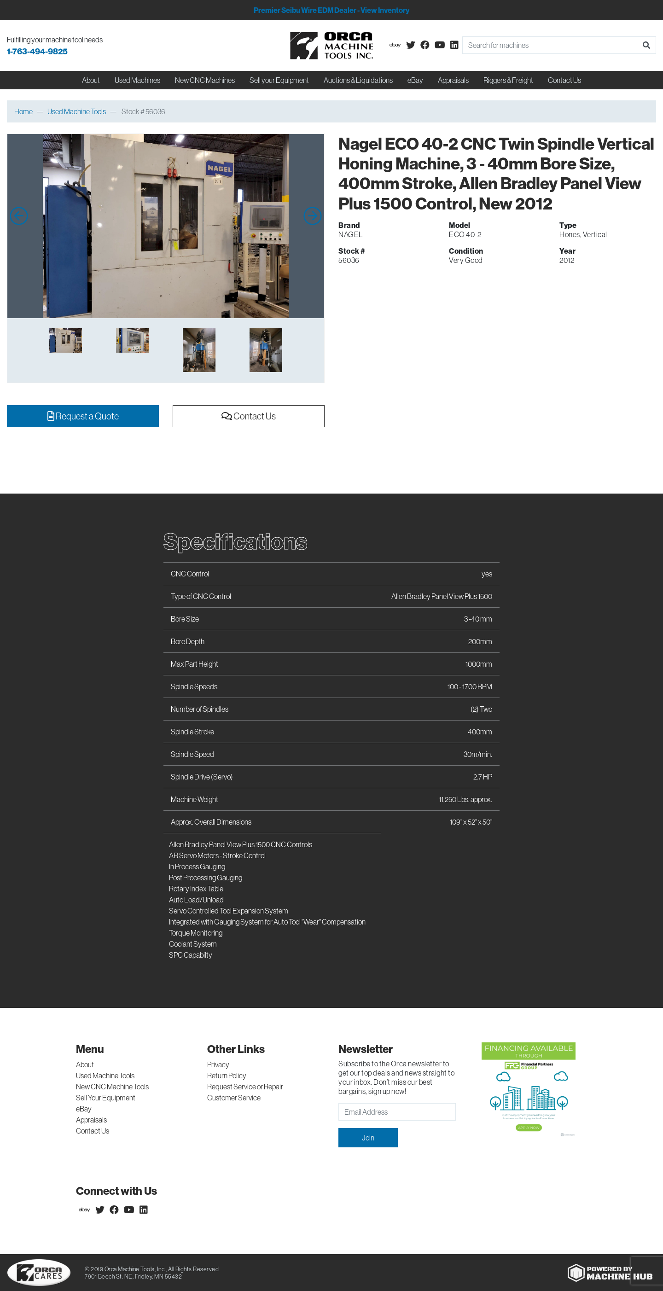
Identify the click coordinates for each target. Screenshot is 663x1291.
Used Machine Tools (76, 111)
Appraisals (91, 1119)
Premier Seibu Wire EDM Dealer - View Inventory (331, 10)
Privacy (218, 1064)
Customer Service (234, 1097)
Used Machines (137, 80)
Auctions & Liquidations (358, 80)
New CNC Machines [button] (205, 80)
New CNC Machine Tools (112, 1086)
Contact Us (564, 80)
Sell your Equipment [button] (279, 80)
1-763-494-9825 (37, 51)
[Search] (549, 45)
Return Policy (226, 1075)
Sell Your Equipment (105, 1097)
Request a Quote (83, 416)
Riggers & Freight (508, 80)
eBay (415, 80)
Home (23, 111)
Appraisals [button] (453, 80)
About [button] (91, 80)
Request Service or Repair (245, 1086)
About (85, 1064)
